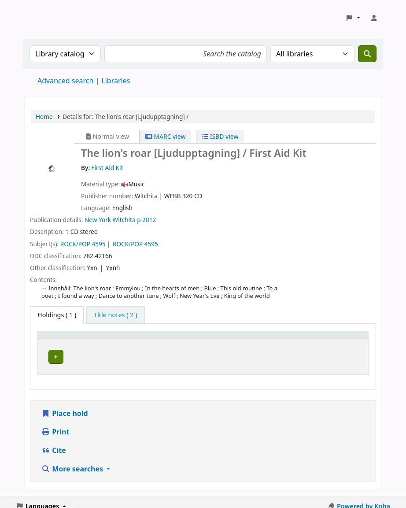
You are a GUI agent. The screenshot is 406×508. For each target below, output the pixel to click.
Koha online (47, 18)
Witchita (124, 219)
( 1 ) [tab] (56, 315)
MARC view (165, 136)
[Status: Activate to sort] (339, 339)
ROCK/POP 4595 (83, 244)
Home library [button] (61, 339)
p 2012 (146, 219)
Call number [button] (243, 339)
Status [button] (323, 339)
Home (44, 116)
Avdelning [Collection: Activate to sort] (162, 339)
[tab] (115, 315)
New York (98, 219)
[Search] (367, 53)
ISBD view (220, 136)
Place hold (64, 405)
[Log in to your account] (373, 18)
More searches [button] (73, 461)
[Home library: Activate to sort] (90, 339)
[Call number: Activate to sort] (265, 339)
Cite (53, 442)
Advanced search (65, 80)
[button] (353, 18)
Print (55, 424)
